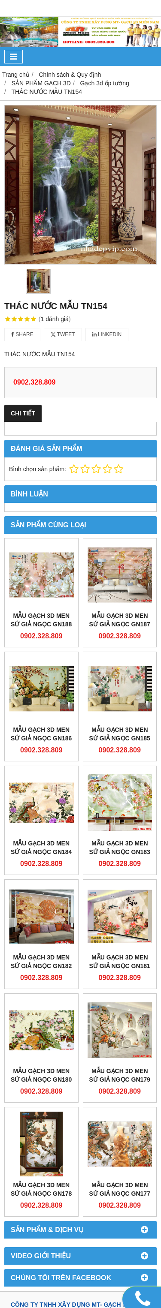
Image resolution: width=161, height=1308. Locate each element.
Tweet (63, 334)
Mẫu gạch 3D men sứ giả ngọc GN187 (119, 620)
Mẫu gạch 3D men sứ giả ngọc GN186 (41, 734)
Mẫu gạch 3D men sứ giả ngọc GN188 (41, 620)
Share (22, 334)
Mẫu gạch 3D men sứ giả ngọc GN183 (119, 847)
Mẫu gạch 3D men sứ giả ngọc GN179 (119, 1075)
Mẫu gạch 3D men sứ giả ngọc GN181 (119, 961)
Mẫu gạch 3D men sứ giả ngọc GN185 (119, 734)
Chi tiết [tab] (23, 413)
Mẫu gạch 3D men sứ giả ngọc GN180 (41, 1075)
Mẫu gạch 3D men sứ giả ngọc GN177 (119, 1189)
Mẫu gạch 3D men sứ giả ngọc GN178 (41, 1189)
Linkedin (107, 334)
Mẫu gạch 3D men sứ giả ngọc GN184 (41, 847)
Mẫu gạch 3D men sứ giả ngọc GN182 (41, 961)
